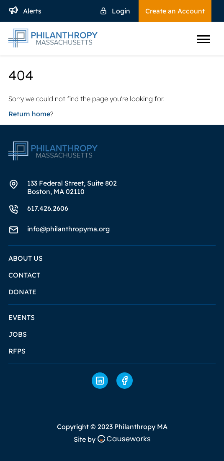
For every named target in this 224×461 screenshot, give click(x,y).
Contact (24, 275)
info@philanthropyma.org (68, 229)
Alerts (32, 11)
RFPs (17, 351)
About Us (25, 258)
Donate (22, 292)
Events (21, 317)
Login (121, 11)
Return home (29, 114)
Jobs (17, 334)
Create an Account (175, 11)
